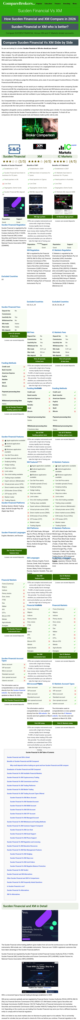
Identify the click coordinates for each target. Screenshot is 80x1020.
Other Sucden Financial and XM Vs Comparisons (23, 878)
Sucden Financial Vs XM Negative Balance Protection (28, 866)
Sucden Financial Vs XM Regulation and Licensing (23, 842)
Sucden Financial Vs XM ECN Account (22, 809)
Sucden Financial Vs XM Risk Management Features (24, 850)
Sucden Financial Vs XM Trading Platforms (21, 785)
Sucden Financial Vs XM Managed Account (24, 818)
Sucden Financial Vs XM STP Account (22, 814)
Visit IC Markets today (65, 723)
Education (48, 4)
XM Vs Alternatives (13, 894)
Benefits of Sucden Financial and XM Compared (23, 761)
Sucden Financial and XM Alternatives (19, 874)
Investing (66, 4)
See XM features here (39, 577)
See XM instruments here (40, 655)
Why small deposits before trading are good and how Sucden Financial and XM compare (39, 765)
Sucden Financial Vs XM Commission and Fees (22, 781)
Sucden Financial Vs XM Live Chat (21, 830)
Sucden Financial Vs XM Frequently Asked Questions (24, 882)
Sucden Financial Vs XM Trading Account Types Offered (25, 793)
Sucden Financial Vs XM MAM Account (23, 806)
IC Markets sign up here (65, 217)
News (75, 4)
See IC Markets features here (65, 577)
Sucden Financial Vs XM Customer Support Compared (25, 826)
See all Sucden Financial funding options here (14, 408)
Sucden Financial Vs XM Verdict (17, 870)
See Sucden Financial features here (14, 552)
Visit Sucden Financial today (14, 700)
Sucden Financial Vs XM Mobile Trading (20, 789)
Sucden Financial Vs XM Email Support (23, 834)
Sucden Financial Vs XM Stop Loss (21, 858)
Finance (58, 4)
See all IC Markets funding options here (65, 434)
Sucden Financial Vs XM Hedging (21, 854)
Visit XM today (39, 723)
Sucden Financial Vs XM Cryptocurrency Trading (23, 777)
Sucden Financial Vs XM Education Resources (22, 846)
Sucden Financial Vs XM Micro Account (23, 797)
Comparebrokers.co (19, 4)
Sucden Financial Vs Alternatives (18, 890)
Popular (39, 4)
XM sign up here (39, 217)
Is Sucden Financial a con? (16, 886)
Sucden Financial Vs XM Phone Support (23, 838)
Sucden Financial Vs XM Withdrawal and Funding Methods (26, 822)
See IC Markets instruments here (65, 655)
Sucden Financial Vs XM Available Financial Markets (24, 773)
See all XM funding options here (39, 434)
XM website (43, 713)
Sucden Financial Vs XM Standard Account (24, 801)
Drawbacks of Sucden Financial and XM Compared (24, 769)
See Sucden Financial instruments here (14, 630)
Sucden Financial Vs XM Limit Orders (22, 862)
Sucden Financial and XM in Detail (18, 757)
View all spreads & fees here (14, 335)
